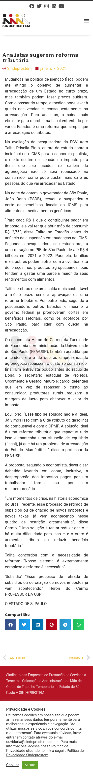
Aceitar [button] (30, 765)
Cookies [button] (12, 765)
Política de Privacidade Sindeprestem (45, 752)
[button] (86, 20)
